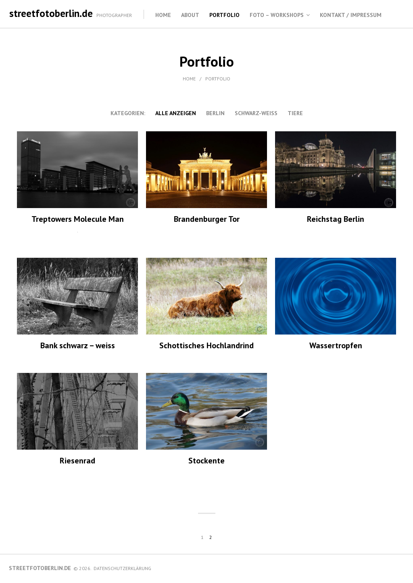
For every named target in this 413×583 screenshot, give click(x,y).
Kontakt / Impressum (351, 15)
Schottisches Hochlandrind (206, 345)
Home (163, 15)
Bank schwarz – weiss (77, 345)
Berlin (215, 113)
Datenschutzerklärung (122, 568)
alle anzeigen (175, 113)
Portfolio (224, 15)
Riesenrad (77, 460)
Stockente (206, 460)
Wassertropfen (335, 345)
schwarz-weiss (256, 113)
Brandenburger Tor (207, 219)
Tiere (295, 113)
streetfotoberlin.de (51, 13)
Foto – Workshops (277, 15)
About (190, 15)
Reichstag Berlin (335, 219)
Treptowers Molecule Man (77, 219)
